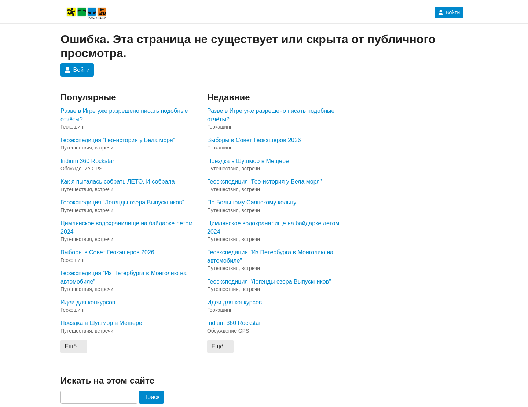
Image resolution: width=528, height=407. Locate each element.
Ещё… (73, 346)
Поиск (151, 397)
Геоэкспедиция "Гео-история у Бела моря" (264, 181)
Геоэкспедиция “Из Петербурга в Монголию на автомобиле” (123, 277)
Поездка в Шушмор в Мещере (101, 323)
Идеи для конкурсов (87, 302)
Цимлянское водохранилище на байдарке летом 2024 (126, 227)
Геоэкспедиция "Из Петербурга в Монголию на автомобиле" (270, 256)
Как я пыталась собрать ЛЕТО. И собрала (117, 181)
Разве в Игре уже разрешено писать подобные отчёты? (124, 115)
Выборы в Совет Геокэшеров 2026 (107, 252)
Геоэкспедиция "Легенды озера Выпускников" (269, 281)
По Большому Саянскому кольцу (251, 202)
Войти (449, 12)
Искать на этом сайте (107, 380)
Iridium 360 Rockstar (87, 161)
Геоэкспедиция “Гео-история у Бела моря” (117, 140)
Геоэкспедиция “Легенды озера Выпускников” (122, 202)
